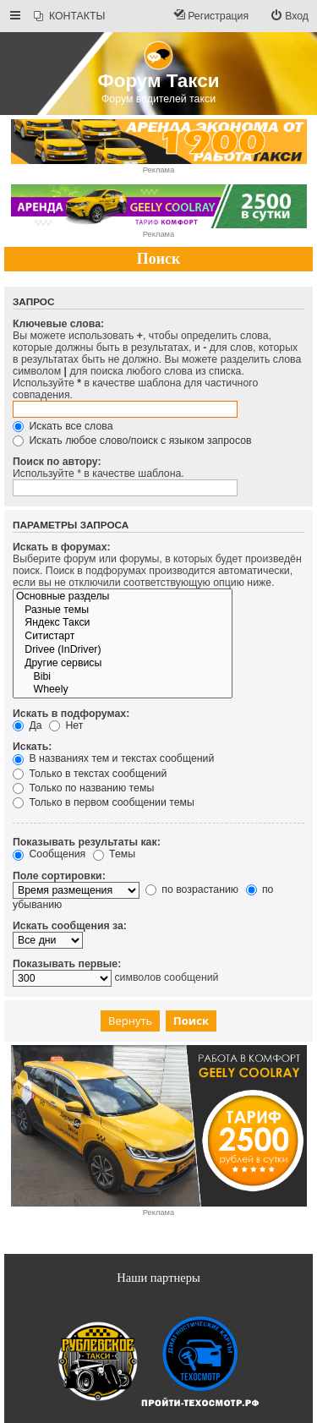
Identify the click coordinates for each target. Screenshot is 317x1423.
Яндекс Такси (122, 623)
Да (27, 725)
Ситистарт (122, 636)
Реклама (158, 170)
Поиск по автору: (57, 462)
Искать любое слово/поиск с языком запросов (132, 440)
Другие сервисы (122, 663)
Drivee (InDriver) (122, 650)
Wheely (122, 690)
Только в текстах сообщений (90, 774)
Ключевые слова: (58, 324)
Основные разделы (122, 597)
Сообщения (49, 854)
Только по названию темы (83, 788)
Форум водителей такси (158, 99)
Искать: (32, 747)
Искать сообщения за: (70, 926)
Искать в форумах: (62, 547)
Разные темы (122, 610)
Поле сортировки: (59, 876)
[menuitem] (69, 16)
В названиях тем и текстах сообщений (113, 758)
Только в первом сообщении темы (103, 802)
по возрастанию (191, 889)
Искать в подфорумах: (71, 714)
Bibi (122, 677)
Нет (66, 725)
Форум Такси (159, 80)
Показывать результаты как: (87, 842)
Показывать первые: (67, 964)
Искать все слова (63, 426)
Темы (114, 854)
